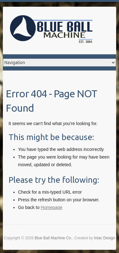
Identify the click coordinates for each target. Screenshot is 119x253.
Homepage (52, 207)
